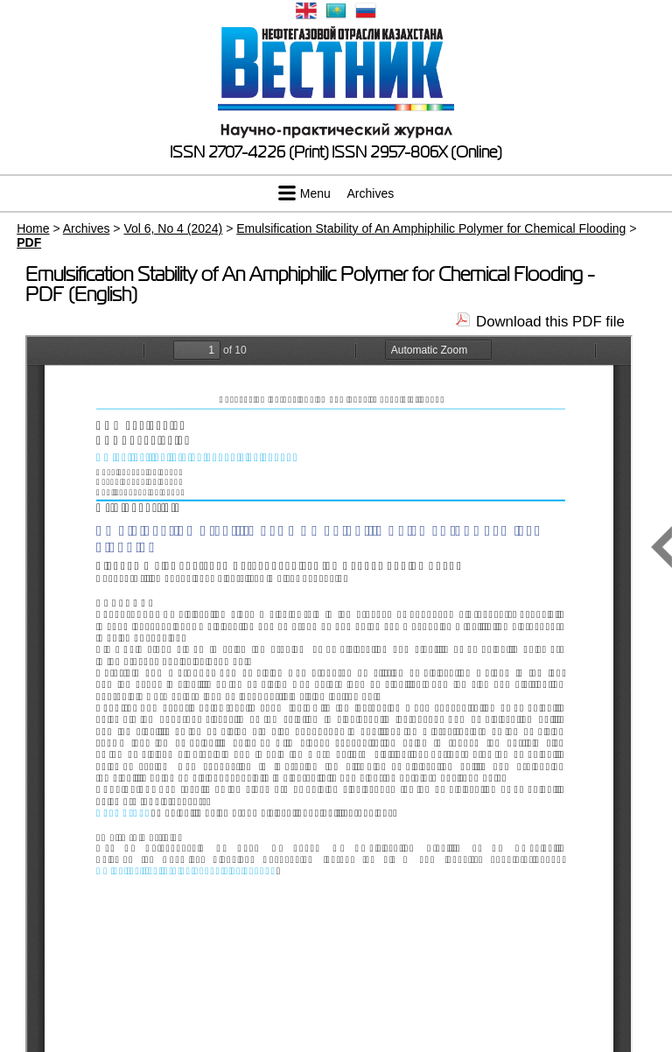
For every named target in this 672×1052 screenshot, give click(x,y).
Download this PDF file (550, 321)
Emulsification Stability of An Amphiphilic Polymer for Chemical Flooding (431, 228)
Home (33, 228)
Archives (371, 193)
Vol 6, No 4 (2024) (172, 228)
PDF (29, 242)
